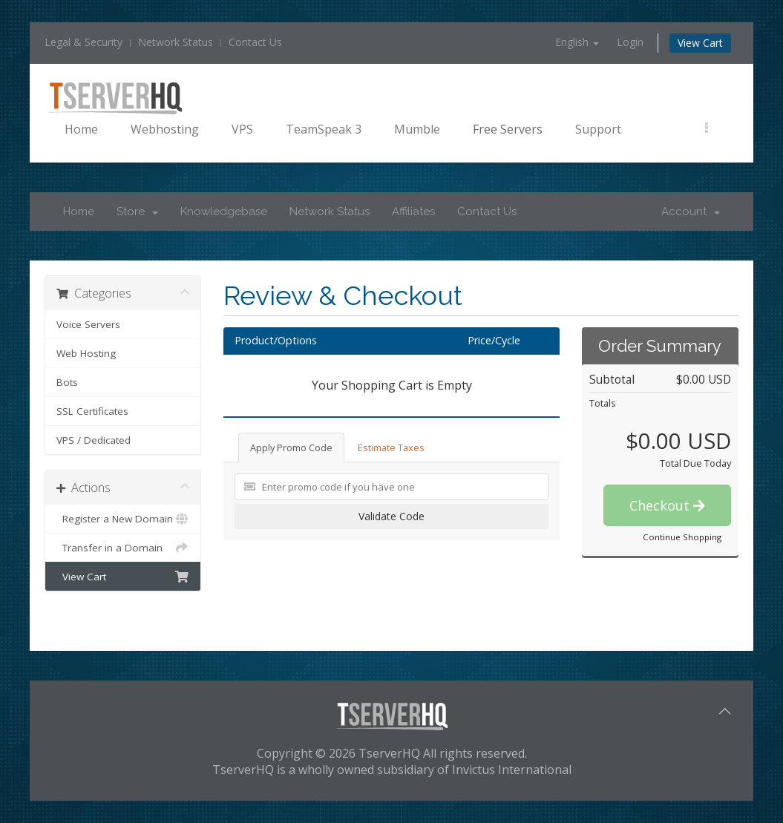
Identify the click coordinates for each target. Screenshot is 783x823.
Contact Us (255, 42)
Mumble (417, 129)
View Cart (700, 43)
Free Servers (508, 129)
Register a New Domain (122, 519)
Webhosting (165, 129)
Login (630, 42)
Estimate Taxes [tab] (391, 447)
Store (137, 211)
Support (598, 129)
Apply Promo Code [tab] (291, 447)
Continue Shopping (682, 536)
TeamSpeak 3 (323, 129)
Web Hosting (86, 353)
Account (690, 211)
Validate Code (391, 516)
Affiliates (413, 211)
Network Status (175, 42)
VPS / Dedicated (93, 440)
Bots (67, 382)
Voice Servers (88, 324)
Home (81, 129)
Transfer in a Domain (122, 548)
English (577, 42)
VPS (242, 129)
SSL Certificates (92, 411)
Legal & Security (83, 42)
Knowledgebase (223, 211)
